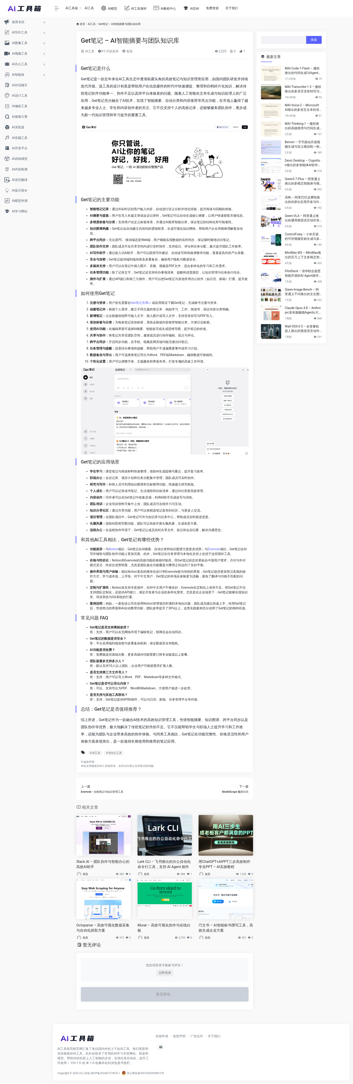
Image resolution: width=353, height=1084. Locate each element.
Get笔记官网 (139, 303)
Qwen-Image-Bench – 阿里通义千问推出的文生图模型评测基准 (302, 292)
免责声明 (179, 1036)
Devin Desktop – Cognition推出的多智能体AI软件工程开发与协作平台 (303, 163)
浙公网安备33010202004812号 (143, 1073)
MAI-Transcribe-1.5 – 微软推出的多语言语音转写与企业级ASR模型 (303, 89)
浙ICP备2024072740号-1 (105, 1073)
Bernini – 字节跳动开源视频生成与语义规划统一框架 (302, 144)
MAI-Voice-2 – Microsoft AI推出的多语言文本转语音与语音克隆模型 (302, 107)
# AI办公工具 (114, 753)
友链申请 (162, 1036)
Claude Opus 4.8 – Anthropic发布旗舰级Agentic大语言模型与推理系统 (303, 310)
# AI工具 (95, 753)
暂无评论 (92, 945)
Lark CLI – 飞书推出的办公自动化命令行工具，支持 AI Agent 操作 (164, 864)
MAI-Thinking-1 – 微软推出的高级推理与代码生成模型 (302, 126)
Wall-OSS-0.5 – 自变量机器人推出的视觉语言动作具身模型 (302, 329)
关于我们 (231, 8)
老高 (127, 51)
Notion (113, 549)
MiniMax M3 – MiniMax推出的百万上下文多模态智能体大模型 (303, 255)
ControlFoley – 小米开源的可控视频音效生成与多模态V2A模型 (302, 236)
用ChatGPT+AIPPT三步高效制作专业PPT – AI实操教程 (224, 864)
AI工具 (89, 8)
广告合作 (196, 1036)
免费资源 (212, 8)
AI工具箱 (72, 8)
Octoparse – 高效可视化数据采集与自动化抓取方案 (102, 928)
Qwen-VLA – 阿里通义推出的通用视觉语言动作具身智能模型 (302, 218)
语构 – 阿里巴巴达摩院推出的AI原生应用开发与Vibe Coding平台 (303, 200)
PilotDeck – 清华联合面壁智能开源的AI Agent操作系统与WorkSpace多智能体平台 (303, 273)
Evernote (214, 549)
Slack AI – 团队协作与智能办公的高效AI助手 (102, 864)
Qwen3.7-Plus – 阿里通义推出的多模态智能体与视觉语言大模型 (302, 181)
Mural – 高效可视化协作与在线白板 (164, 928)
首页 (82, 24)
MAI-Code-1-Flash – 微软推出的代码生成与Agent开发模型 (303, 71)
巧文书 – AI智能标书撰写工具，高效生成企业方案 (226, 928)
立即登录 (164, 973)
